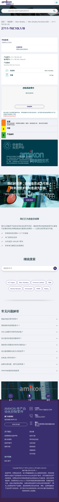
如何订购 (32, 436)
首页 (3, 21)
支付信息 (32, 453)
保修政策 (32, 450)
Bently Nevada (15, 288)
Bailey (46, 288)
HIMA (38, 288)
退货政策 (32, 446)
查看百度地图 (16, 424)
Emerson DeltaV (38, 282)
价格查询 (29, 106)
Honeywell (28, 288)
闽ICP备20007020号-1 (29, 470)
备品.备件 (7, 461)
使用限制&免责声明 (10, 436)
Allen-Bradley (20, 21)
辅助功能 (7, 446)
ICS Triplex (11, 282)
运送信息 (32, 443)
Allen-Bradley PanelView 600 (38, 21)
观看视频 (29, 200)
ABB (49, 282)
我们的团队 (8, 439)
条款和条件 (8, 443)
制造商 (10, 21)
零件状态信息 (34, 439)
